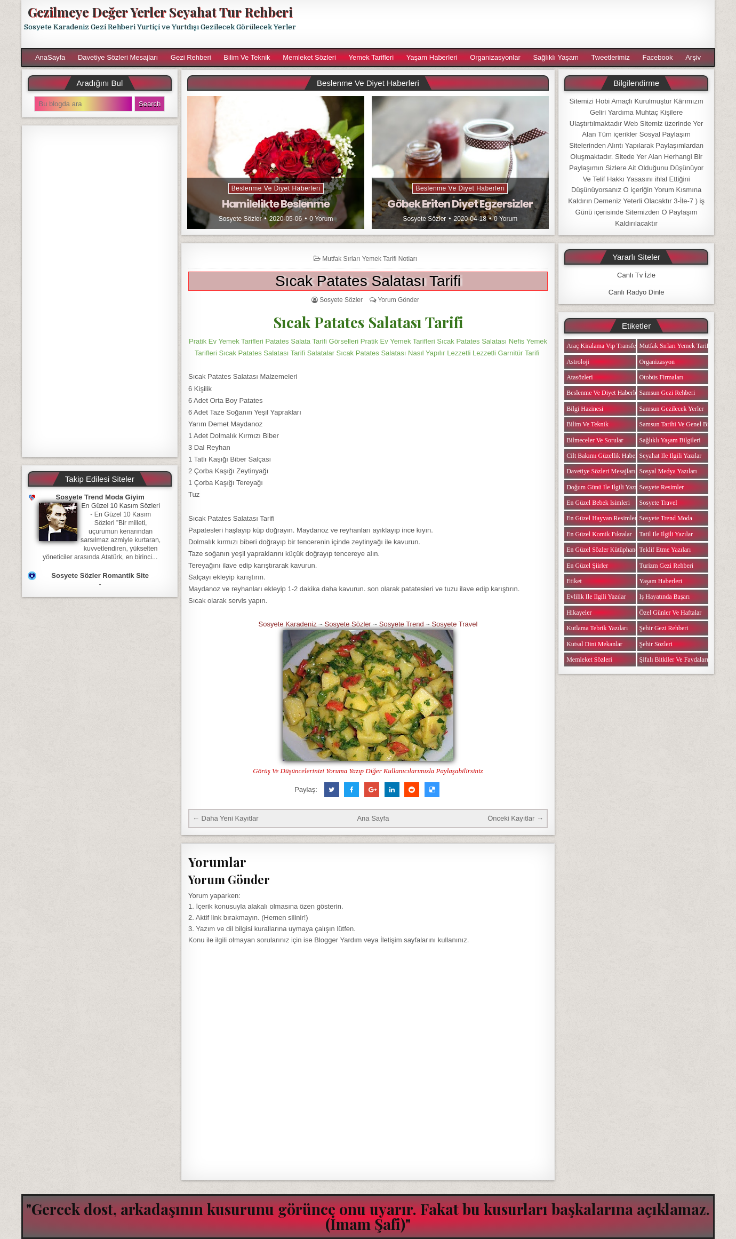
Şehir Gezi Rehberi (664, 628)
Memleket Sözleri (309, 57)
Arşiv (693, 57)
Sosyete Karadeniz (288, 624)
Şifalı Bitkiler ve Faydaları (673, 659)
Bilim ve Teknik (246, 57)
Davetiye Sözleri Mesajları (118, 57)
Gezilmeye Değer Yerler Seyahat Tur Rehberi (160, 11)
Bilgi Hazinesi (584, 408)
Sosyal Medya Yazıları (668, 471)
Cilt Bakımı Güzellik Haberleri (606, 455)
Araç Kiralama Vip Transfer (602, 346)
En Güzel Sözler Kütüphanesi (604, 549)
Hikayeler (578, 612)
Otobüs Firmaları (661, 377)
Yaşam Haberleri (432, 57)
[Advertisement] (510, 24)
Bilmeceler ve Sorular (594, 440)
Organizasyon (657, 362)
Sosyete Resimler (661, 487)
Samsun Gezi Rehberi (667, 392)
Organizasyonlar (495, 57)
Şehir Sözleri (656, 644)
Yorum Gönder (398, 300)
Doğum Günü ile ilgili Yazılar (604, 487)
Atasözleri (579, 377)
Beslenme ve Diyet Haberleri (276, 188)
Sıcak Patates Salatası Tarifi (368, 281)
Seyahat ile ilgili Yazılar (670, 455)
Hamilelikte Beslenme (276, 203)
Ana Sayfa (373, 818)
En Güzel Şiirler (587, 565)
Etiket (574, 581)
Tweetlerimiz (610, 57)
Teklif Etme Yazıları (665, 549)
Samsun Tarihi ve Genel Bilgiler (681, 424)
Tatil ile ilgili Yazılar (666, 534)
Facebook (657, 57)
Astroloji (577, 362)
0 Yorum (321, 219)
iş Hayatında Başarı (664, 596)
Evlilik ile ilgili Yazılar (596, 596)
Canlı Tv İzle (636, 275)
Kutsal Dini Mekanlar (594, 644)
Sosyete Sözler (240, 219)
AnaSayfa (50, 57)
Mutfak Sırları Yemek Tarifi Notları (369, 259)
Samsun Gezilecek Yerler (671, 408)
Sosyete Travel (454, 624)
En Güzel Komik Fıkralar (598, 534)
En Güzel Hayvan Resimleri (602, 518)
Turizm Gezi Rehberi (666, 565)
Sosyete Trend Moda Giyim (100, 497)
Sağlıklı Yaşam (556, 57)
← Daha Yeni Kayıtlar (226, 818)
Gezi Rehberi (191, 57)
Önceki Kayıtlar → (515, 818)
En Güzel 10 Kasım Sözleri (120, 506)
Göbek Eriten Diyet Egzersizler (460, 203)
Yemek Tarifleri (371, 57)
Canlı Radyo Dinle (637, 292)
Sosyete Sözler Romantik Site (100, 575)
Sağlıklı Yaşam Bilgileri (670, 440)
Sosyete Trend (401, 624)
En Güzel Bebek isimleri (598, 502)
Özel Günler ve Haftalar (670, 612)
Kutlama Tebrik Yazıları (597, 628)
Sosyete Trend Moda (665, 518)
